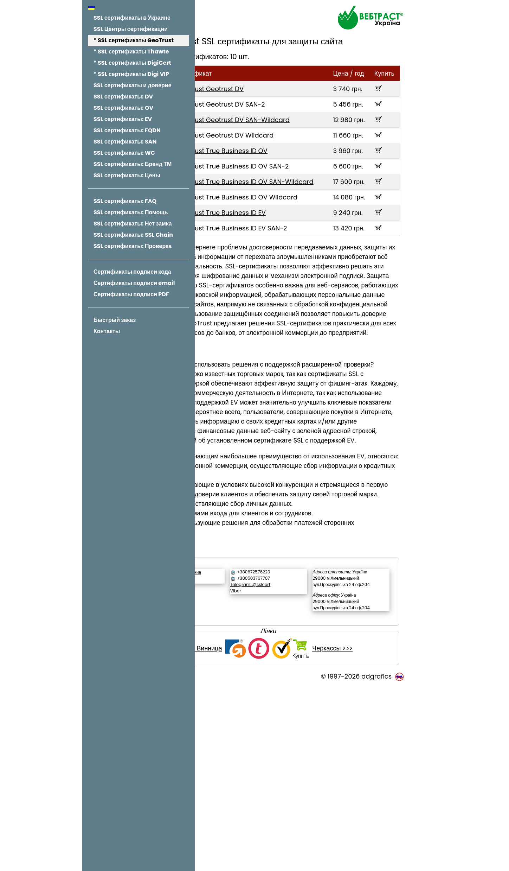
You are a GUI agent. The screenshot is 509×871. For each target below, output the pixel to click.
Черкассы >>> (366, 832)
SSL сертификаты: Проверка (133, 246)
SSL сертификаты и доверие (133, 85)
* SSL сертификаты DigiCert (132, 63)
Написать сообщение (247, 737)
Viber (280, 755)
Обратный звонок (242, 744)
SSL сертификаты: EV (123, 119)
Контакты (107, 331)
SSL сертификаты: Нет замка (133, 224)
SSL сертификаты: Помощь (131, 212)
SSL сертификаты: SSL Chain (133, 235)
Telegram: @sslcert (295, 749)
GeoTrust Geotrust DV (274, 101)
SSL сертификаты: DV (123, 97)
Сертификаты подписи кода (132, 272)
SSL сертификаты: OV (123, 108)
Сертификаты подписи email (134, 283)
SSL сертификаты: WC (124, 153)
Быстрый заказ (115, 320)
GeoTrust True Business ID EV (284, 272)
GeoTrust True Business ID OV (285, 182)
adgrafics (376, 860)
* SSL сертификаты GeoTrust (134, 40)
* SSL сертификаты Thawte (131, 51)
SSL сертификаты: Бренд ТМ (133, 164)
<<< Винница (237, 832)
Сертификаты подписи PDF (131, 294)
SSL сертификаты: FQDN (127, 130)
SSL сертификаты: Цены (127, 175)
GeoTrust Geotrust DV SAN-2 (284, 117)
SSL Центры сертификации (131, 29)
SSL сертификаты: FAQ (125, 201)
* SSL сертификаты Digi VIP (131, 74)
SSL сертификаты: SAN (125, 142)
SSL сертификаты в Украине (132, 18)
